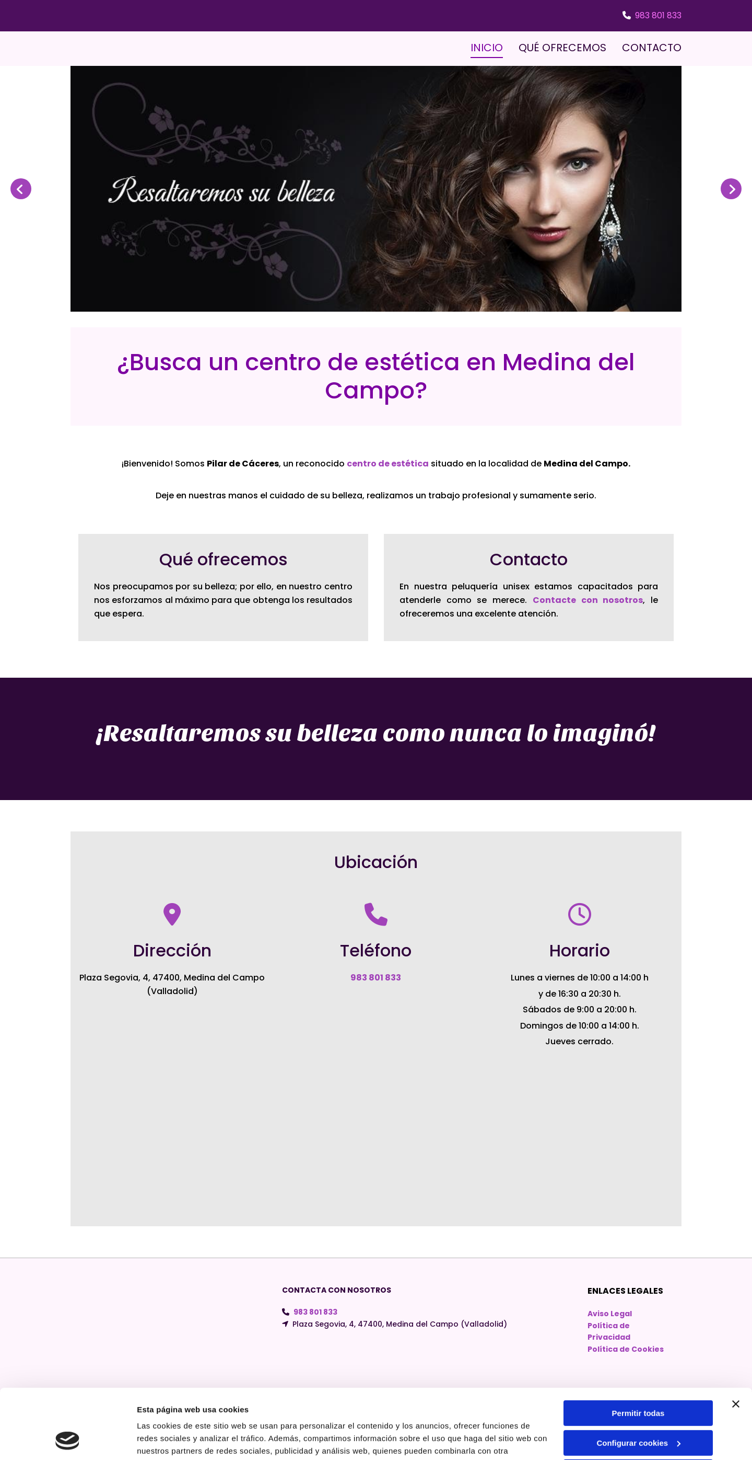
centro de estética (388, 464)
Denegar (638, 1406)
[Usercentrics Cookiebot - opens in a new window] (67, 1439)
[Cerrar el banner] (735, 1338)
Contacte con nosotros (588, 600)
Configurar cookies (638, 1377)
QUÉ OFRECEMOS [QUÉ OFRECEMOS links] (562, 47)
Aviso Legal (610, 1313)
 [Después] (731, 188)
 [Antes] (20, 188)
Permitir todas (638, 1347)
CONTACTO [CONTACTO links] (652, 47)
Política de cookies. (213, 1410)
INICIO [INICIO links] (487, 47)
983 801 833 (658, 15)
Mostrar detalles (167, 1439)
